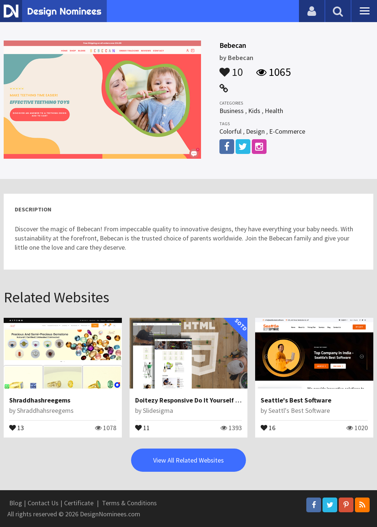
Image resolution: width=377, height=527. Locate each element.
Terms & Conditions (129, 503)
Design (255, 131)
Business (231, 110)
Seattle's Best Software (296, 400)
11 (142, 427)
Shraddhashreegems (39, 400)
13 (16, 427)
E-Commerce (287, 131)
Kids (254, 110)
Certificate (79, 503)
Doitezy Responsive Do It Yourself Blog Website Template (219, 400)
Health (274, 110)
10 (231, 68)
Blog (15, 503)
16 (268, 427)
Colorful (230, 131)
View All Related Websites (188, 460)
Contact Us (43, 503)
